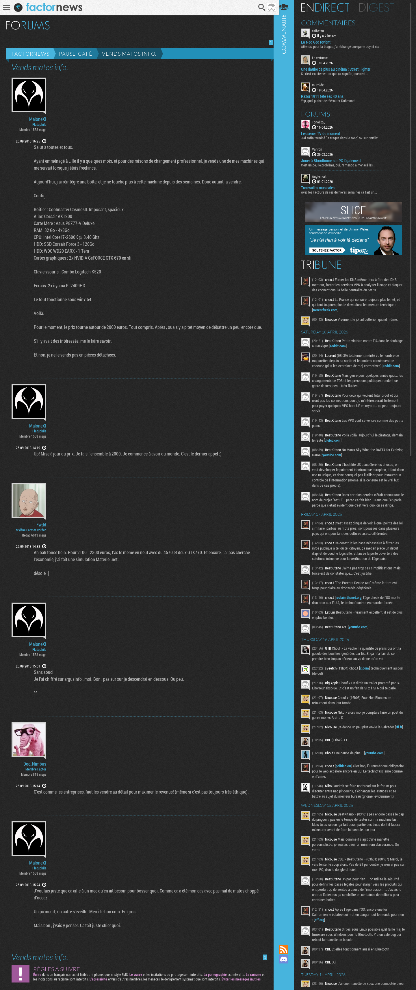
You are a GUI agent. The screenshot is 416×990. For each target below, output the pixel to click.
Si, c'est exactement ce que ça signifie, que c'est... (338, 73)
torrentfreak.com (329, 309)
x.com (368, 678)
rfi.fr (320, 742)
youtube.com (348, 454)
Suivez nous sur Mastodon (287, 969)
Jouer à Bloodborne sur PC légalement (335, 160)
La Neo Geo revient (319, 42)
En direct (329, 7)
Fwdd (41, 524)
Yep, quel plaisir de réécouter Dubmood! (332, 100)
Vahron (321, 149)
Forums (319, 113)
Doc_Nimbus (34, 763)
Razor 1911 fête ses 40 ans (326, 96)
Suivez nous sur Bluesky (287, 978)
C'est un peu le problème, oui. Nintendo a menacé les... (342, 164)
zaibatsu (322, 30)
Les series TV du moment (324, 133)
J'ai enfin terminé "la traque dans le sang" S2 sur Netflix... (344, 137)
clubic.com (348, 439)
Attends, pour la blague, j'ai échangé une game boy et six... (345, 46)
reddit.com (355, 345)
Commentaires (332, 22)
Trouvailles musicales (321, 187)
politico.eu (346, 777)
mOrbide (321, 84)
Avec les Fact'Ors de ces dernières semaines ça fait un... (343, 192)
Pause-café (75, 53)
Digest (380, 7)
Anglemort (323, 176)
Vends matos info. (129, 53)
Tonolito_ (322, 121)
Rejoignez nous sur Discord (287, 959)
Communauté (287, 466)
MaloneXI (37, 119)
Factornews (30, 53)
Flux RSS (287, 949)
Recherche (260, 7)
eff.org (329, 931)
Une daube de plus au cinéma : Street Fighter (339, 69)
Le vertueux (323, 57)
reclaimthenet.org (352, 607)
